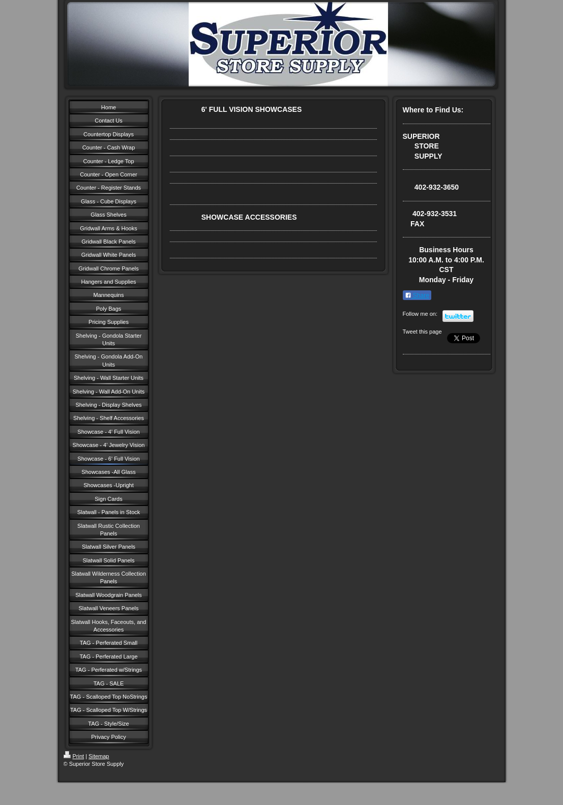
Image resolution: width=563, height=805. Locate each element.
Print (74, 756)
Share (417, 295)
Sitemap (98, 756)
